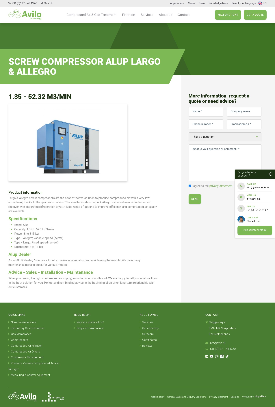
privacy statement (221, 186)
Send (195, 199)
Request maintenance (89, 328)
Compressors (18, 340)
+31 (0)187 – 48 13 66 (24, 3)
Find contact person (255, 230)
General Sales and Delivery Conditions (180, 396)
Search (48, 3)
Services (146, 14)
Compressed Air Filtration (25, 345)
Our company (150, 328)
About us (163, 14)
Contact (180, 14)
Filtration (128, 14)
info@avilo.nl (215, 343)
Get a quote (255, 14)
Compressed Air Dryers (24, 351)
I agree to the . (212, 186)
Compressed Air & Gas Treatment (93, 14)
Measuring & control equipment (29, 375)
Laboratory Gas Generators (27, 328)
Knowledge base (218, 3)
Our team (147, 334)
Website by (253, 396)
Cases (191, 3)
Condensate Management (26, 357)
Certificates (148, 340)
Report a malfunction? (89, 322)
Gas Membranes (20, 334)
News (202, 3)
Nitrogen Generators (22, 322)
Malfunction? (228, 14)
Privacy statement (215, 396)
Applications (177, 3)
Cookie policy (148, 396)
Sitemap (233, 396)
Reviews (146, 345)
